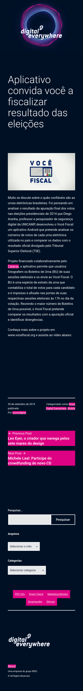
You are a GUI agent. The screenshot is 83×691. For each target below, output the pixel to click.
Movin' (12, 666)
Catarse (13, 266)
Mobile (71, 408)
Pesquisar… (15, 510)
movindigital (19, 412)
